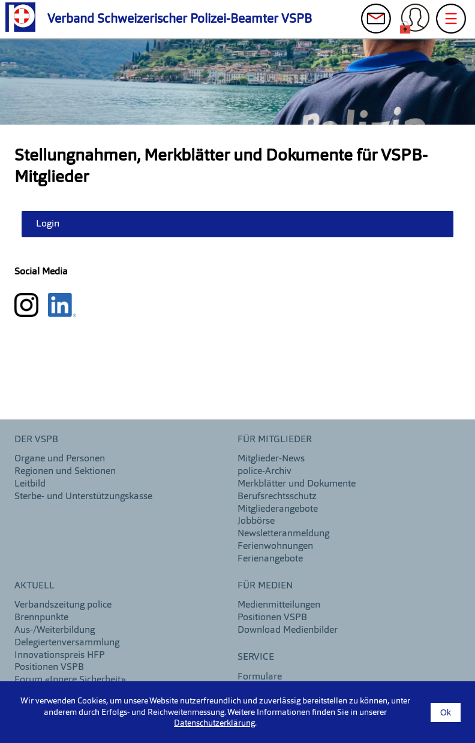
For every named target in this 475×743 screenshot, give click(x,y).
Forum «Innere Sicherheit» (70, 680)
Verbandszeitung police (63, 605)
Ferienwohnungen (275, 546)
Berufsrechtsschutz (277, 497)
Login (415, 22)
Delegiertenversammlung (66, 643)
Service (255, 657)
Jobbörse (256, 521)
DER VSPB (36, 440)
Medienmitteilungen (278, 605)
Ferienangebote (270, 559)
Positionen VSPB (49, 667)
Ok (445, 712)
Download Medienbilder (287, 630)
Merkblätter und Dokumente (296, 484)
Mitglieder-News (271, 459)
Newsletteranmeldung (283, 534)
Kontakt (376, 22)
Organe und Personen (59, 459)
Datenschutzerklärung (214, 723)
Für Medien (265, 586)
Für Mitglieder (274, 440)
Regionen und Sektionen (65, 471)
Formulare (259, 677)
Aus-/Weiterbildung (54, 630)
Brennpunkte (41, 618)
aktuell (34, 586)
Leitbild (30, 484)
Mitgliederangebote (277, 509)
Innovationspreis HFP (59, 655)
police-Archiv (264, 471)
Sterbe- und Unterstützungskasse (83, 497)
